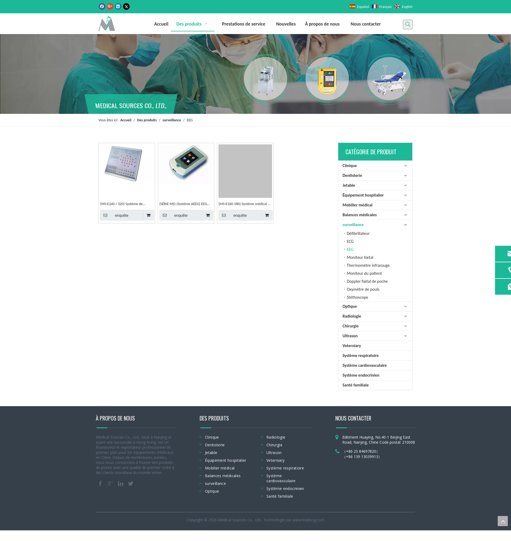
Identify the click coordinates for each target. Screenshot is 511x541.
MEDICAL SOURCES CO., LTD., (131, 104)
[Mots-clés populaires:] (408, 24)
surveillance (353, 224)
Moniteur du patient (364, 273)
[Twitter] (126, 6)
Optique (350, 306)
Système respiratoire (361, 355)
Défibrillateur (358, 233)
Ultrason (350, 335)
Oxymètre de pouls (363, 289)
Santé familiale (356, 385)
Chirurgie (350, 325)
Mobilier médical (357, 204)
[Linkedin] (118, 6)
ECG (350, 241)
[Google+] (110, 6)
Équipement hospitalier (363, 195)
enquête (114, 215)
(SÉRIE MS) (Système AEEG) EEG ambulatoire (183, 204)
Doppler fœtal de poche (367, 281)
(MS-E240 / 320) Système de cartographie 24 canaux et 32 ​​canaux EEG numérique (122, 204)
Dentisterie (352, 175)
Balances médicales (360, 214)
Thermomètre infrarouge (368, 265)
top (503, 521)
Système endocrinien (361, 375)
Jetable (349, 185)
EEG (350, 249)
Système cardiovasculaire (365, 365)
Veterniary (352, 345)
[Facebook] (102, 6)
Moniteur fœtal (360, 257)
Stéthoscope (357, 297)
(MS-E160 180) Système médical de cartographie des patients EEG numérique (245, 204)
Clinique (350, 165)
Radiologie (352, 316)
